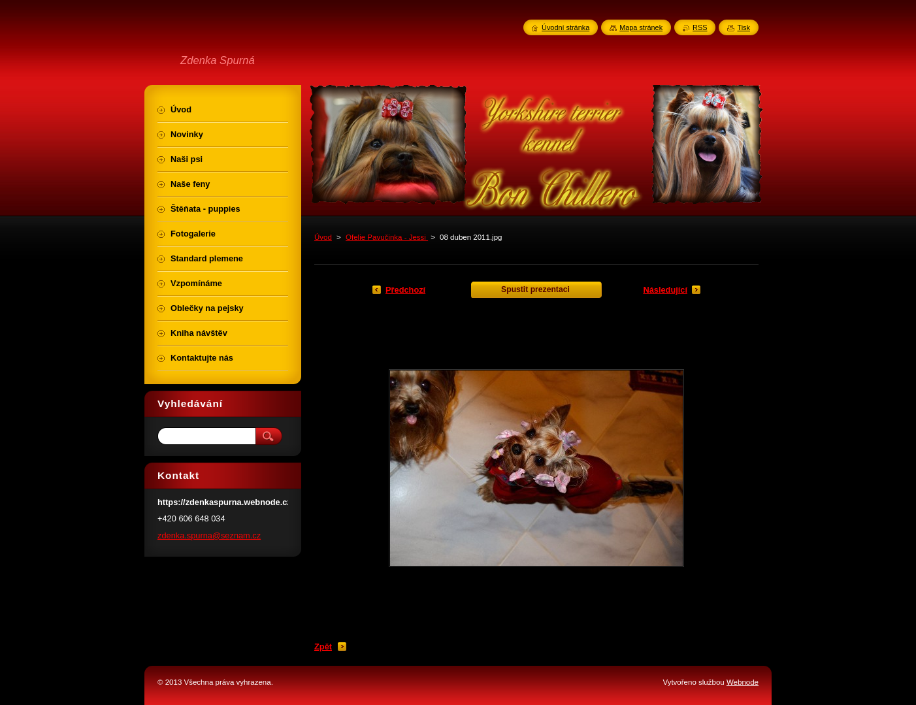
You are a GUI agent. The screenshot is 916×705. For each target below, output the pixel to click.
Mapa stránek (640, 27)
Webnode (743, 682)
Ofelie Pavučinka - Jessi (387, 237)
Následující (665, 290)
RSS (700, 27)
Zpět (323, 646)
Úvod (323, 237)
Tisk (743, 27)
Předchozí (405, 290)
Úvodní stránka (565, 27)
